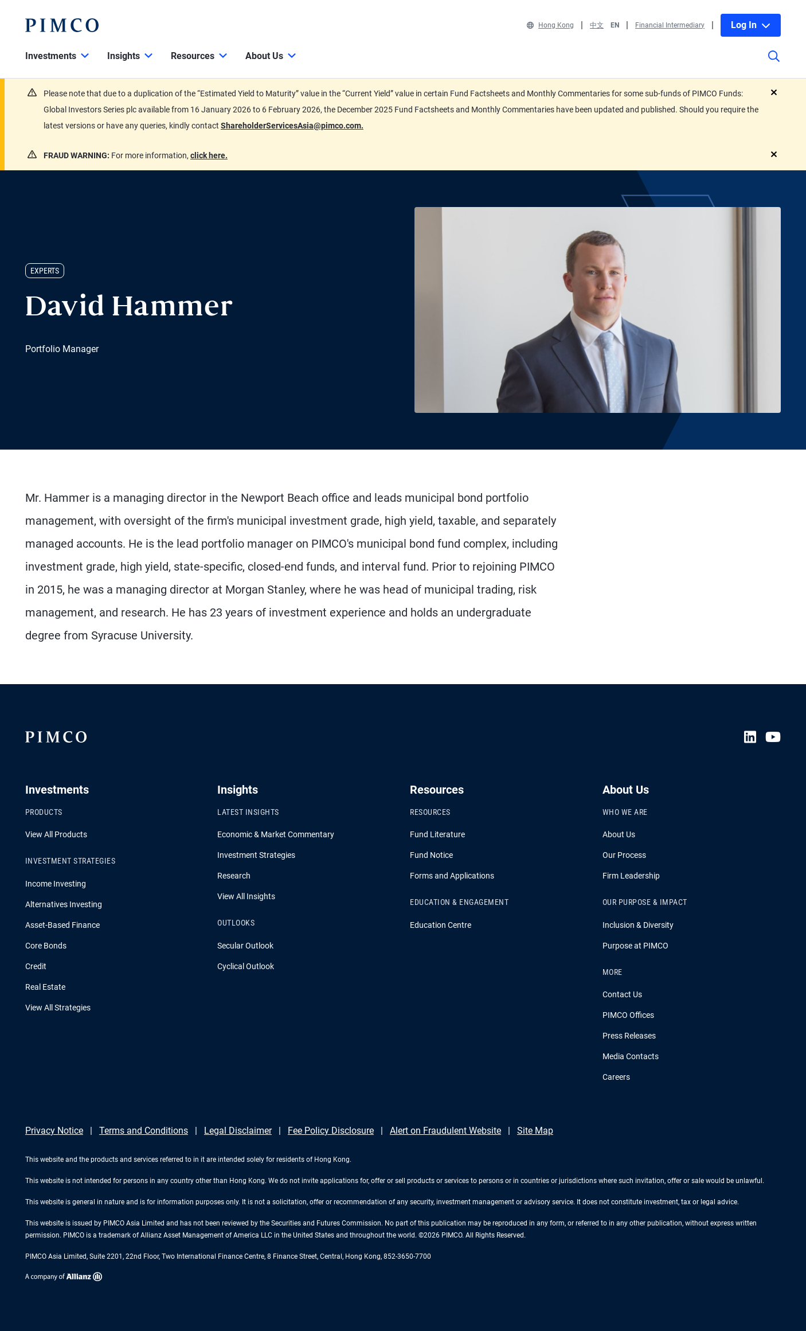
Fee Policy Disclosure (331, 1130)
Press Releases (629, 1035)
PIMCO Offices (628, 1015)
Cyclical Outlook (245, 966)
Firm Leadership (631, 875)
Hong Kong (550, 25)
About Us (618, 834)
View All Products (56, 834)
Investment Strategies (256, 855)
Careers (616, 1077)
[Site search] (774, 64)
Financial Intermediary (670, 25)
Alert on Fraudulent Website (445, 1130)
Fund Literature (437, 834)
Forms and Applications (452, 875)
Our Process (624, 855)
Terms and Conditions (143, 1130)
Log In (750, 24)
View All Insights (246, 896)
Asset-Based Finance (62, 925)
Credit (35, 966)
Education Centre (440, 925)
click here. (209, 155)
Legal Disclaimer (238, 1130)
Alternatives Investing (63, 904)
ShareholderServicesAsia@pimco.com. (292, 125)
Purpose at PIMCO (635, 945)
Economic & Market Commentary (275, 834)
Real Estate (45, 987)
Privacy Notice (54, 1130)
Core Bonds (45, 945)
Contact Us (622, 994)
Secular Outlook (245, 945)
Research (234, 875)
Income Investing (55, 883)
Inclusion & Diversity (638, 925)
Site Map (535, 1130)
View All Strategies (58, 1007)
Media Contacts (630, 1056)
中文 (597, 25)
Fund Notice (431, 855)
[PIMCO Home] (62, 25)
